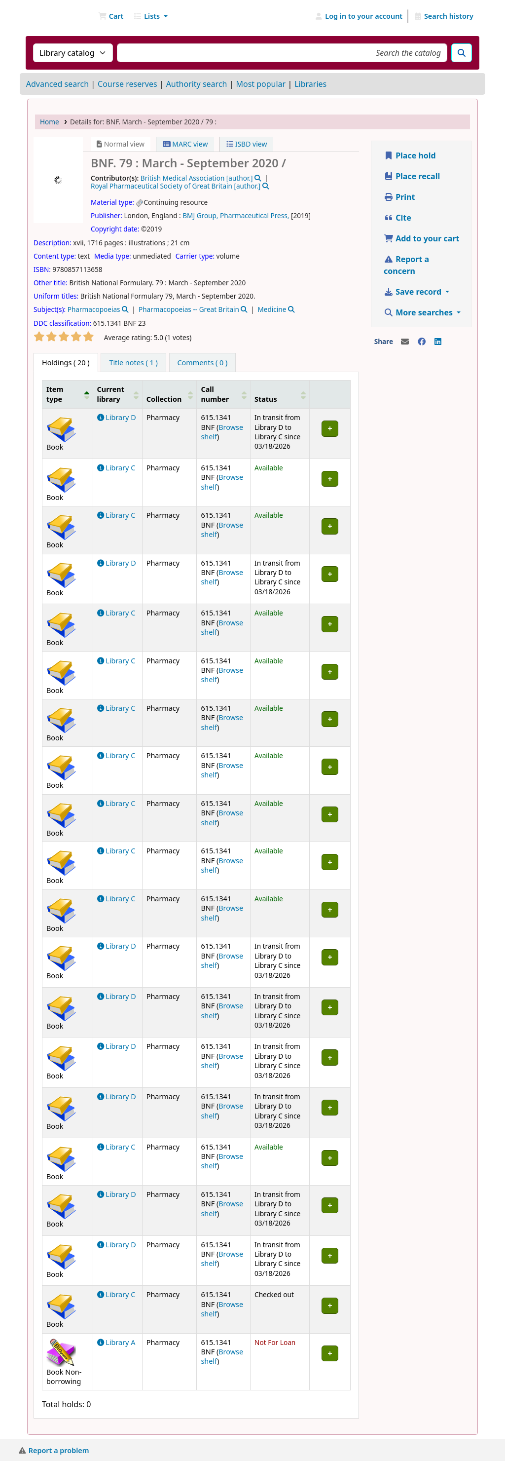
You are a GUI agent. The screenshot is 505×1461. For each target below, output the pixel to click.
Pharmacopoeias (94, 309)
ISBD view (246, 144)
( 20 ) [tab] (66, 362)
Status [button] (265, 399)
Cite (397, 217)
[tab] (133, 363)
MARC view (185, 144)
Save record (413, 291)
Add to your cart (422, 238)
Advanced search (57, 83)
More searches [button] (419, 312)
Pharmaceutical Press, (254, 215)
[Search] (461, 52)
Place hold (410, 155)
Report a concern (406, 265)
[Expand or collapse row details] (330, 434)
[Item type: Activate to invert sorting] (67, 394)
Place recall (412, 176)
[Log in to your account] (359, 16)
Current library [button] (110, 393)
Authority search (196, 83)
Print (399, 197)
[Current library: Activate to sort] (117, 394)
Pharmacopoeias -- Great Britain (189, 309)
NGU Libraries (52, 16)
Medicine (271, 309)
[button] (110, 16)
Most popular (261, 83)
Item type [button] (54, 393)
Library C (116, 467)
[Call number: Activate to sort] (224, 394)
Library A (116, 1342)
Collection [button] (164, 399)
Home (49, 121)
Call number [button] (215, 393)
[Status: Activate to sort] (280, 394)
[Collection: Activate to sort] (169, 394)
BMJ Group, (200, 215)
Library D (116, 417)
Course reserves (127, 83)
